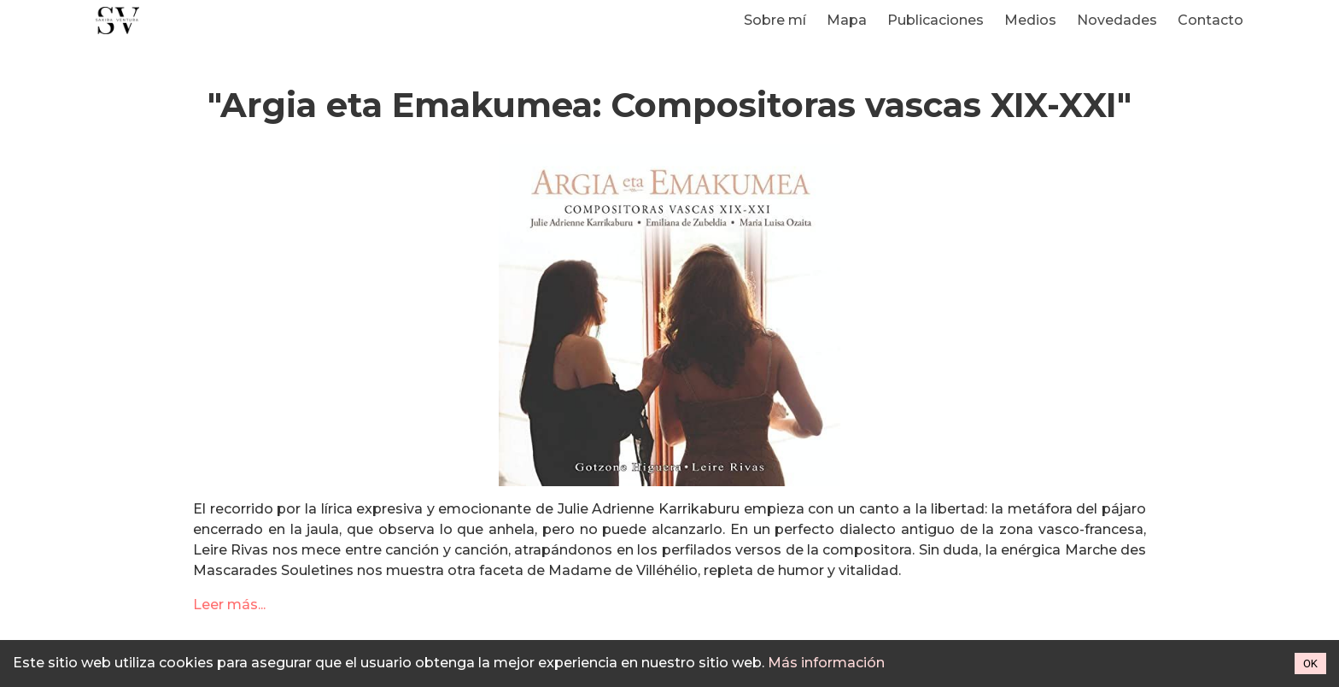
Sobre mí (775, 20)
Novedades (1117, 20)
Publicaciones (935, 20)
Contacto (1210, 20)
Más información (826, 663)
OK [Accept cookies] (1310, 663)
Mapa (847, 20)
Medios (1030, 20)
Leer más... (229, 604)
